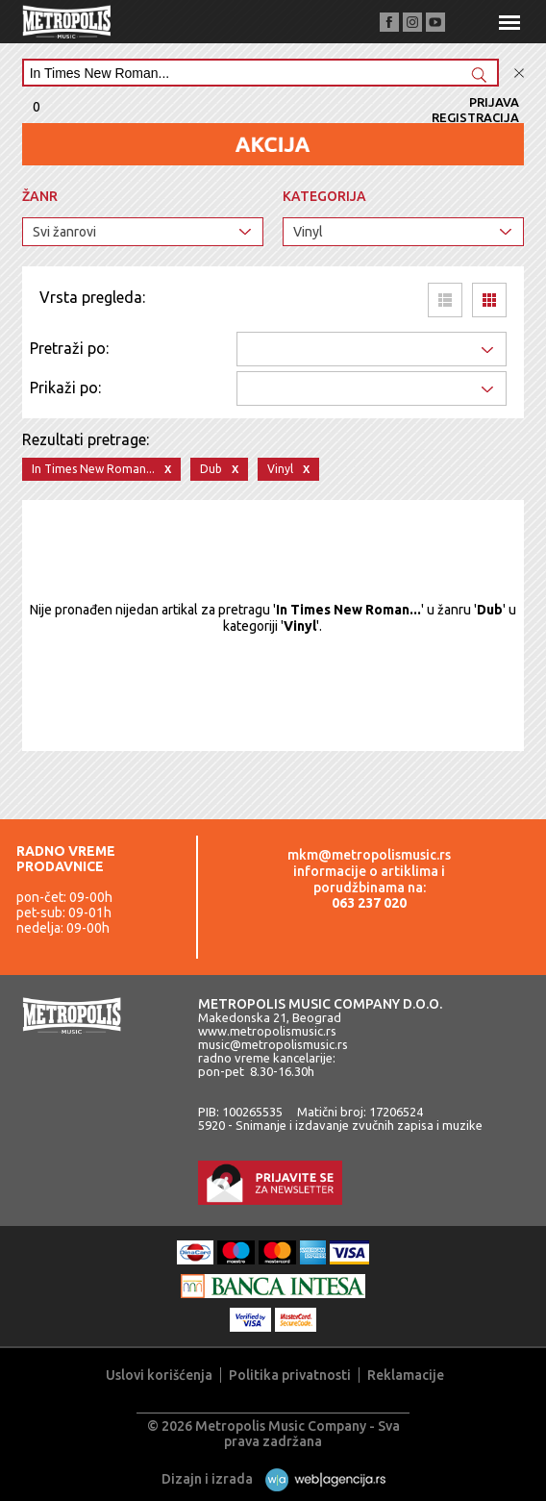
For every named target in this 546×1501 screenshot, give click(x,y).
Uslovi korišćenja (159, 1375)
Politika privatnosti (290, 1375)
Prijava (494, 102)
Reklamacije (405, 1375)
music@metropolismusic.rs (273, 1044)
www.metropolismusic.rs (267, 1031)
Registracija (475, 117)
